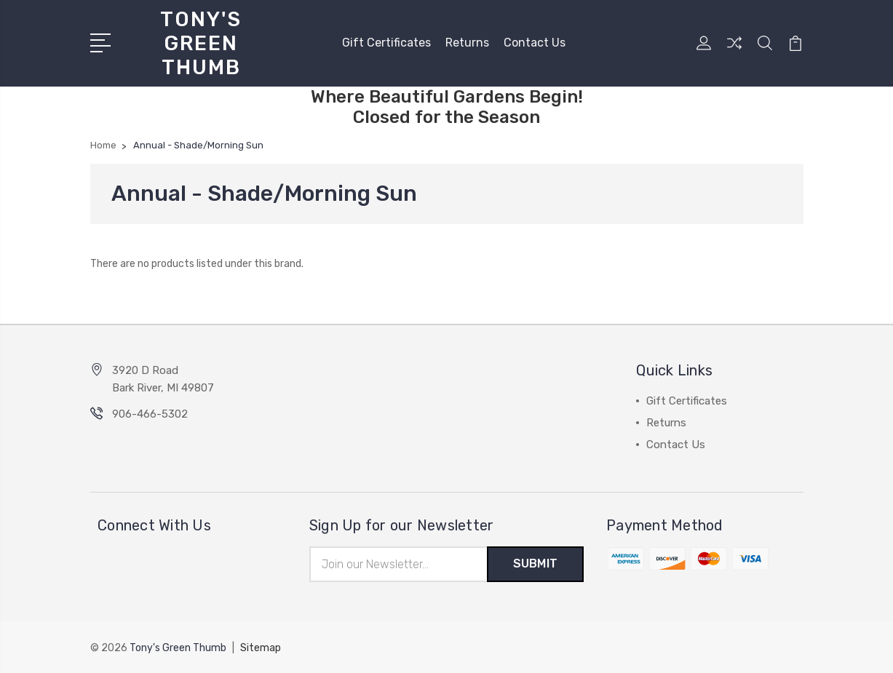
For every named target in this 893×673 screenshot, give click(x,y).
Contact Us (534, 42)
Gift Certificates (386, 42)
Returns (467, 42)
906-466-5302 (150, 414)
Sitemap (260, 648)
